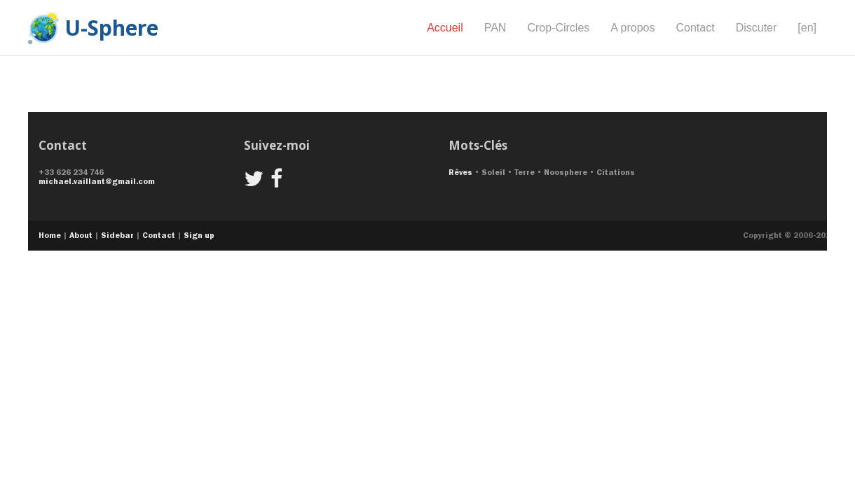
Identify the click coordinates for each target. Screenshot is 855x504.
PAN (495, 28)
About (81, 235)
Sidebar (117, 235)
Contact (695, 28)
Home (50, 235)
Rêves (460, 172)
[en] (807, 28)
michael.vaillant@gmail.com (97, 181)
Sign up (199, 235)
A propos (632, 28)
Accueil (445, 28)
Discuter (756, 28)
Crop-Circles (558, 28)
